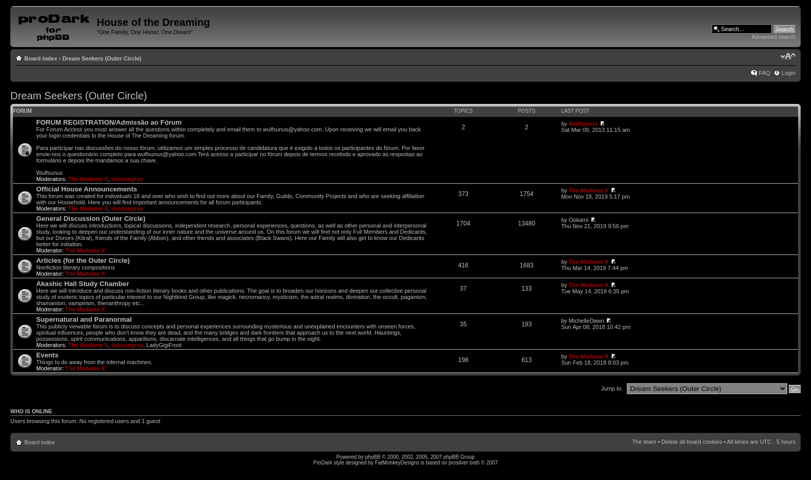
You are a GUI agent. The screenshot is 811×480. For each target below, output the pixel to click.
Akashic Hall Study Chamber (82, 284)
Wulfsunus (583, 124)
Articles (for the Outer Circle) (83, 260)
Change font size (787, 56)
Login (788, 73)
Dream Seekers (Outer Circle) (101, 58)
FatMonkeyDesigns (397, 463)
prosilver (458, 463)
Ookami (579, 220)
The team (644, 442)
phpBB (373, 457)
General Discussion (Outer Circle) (90, 218)
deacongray (127, 179)
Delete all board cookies (692, 442)
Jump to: (612, 388)
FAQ (764, 73)
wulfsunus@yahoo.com (292, 129)
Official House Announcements (86, 189)
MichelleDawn (586, 321)
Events (47, 355)
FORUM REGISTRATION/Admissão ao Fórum (109, 122)
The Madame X (88, 179)
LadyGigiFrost (164, 345)
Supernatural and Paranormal (84, 319)
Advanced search (773, 37)
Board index (40, 58)
